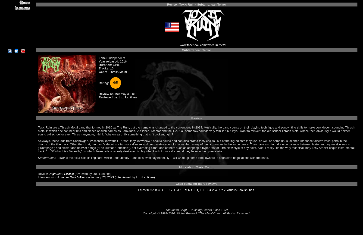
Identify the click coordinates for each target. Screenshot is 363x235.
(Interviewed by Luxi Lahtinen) (134, 177)
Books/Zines (246, 190)
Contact (16, 40)
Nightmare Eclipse (62, 173)
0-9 (149, 190)
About (16, 45)
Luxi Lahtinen (128, 97)
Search (16, 34)
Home (16, 2)
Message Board (16, 24)
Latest (142, 190)
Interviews (16, 13)
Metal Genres (16, 29)
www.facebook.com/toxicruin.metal (203, 45)
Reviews (16, 8)
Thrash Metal (118, 72)
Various (232, 190)
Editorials (16, 18)
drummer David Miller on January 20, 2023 (85, 177)
